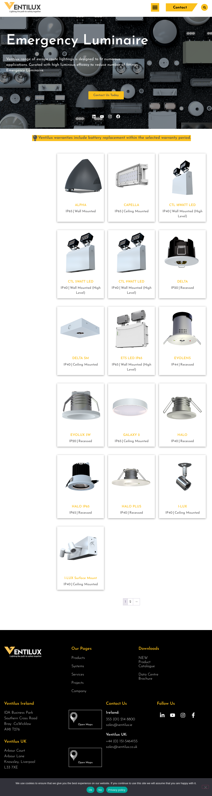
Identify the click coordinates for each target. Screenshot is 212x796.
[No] (205, 787)
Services (78, 675)
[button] (155, 7)
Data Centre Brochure (148, 677)
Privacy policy (116, 789)
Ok (90, 789)
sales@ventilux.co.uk (121, 747)
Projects (77, 683)
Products (79, 658)
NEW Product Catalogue (147, 662)
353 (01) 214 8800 (120, 719)
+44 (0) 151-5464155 (121, 741)
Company (79, 691)
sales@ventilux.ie (119, 725)
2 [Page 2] (130, 601)
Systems (78, 666)
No (100, 789)
